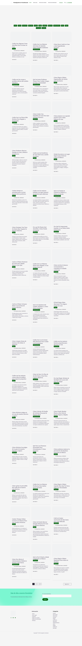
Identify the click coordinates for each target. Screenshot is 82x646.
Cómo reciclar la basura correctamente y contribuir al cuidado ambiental (61, 274)
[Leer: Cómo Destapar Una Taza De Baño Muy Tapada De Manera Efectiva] (20, 224)
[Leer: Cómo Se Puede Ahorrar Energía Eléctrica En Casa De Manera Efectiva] (41, 522)
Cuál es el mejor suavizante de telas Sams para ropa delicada (62, 529)
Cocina (18, 25)
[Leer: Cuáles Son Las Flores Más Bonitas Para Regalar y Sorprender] (20, 110)
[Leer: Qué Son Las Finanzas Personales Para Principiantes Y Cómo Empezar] (41, 446)
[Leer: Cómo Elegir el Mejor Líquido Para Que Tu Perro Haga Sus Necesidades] (61, 485)
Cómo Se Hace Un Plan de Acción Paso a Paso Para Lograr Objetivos (40, 383)
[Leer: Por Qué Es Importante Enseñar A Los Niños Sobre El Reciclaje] (61, 224)
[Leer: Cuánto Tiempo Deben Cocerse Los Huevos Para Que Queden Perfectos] (20, 521)
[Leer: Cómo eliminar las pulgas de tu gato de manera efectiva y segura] (20, 446)
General (35, 25)
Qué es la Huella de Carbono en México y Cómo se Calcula (61, 196)
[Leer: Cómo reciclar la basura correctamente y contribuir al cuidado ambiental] (61, 263)
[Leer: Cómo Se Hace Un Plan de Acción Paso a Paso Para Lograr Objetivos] (41, 374)
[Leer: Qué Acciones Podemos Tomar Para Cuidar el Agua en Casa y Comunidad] (41, 72)
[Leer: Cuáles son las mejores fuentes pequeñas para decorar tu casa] (61, 340)
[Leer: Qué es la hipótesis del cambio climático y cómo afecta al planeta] (41, 302)
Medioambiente (57, 25)
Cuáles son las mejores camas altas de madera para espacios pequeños (20, 384)
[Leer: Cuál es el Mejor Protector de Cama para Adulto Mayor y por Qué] (20, 261)
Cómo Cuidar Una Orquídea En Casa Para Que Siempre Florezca (40, 117)
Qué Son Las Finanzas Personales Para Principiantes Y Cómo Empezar (40, 456)
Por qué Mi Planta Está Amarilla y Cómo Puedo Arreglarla (40, 234)
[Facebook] (69, 2)
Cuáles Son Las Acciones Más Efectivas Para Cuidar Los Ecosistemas (41, 348)
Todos (14, 25)
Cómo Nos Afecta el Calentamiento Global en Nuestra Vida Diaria (20, 572)
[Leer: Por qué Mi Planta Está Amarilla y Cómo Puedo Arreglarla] (41, 224)
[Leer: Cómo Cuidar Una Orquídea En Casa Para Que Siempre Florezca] (41, 108)
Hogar (40, 25)
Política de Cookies (35, 628)
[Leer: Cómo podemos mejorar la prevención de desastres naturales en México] (61, 447)
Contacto (33, 627)
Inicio (33, 624)
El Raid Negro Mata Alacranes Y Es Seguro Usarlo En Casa (61, 311)
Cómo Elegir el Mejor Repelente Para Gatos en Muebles (62, 571)
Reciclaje (44, 28)
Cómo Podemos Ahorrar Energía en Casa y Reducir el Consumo (20, 154)
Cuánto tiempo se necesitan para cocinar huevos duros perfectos (19, 196)
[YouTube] (70, 2)
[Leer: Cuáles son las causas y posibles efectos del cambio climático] (20, 72)
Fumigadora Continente (20, 2)
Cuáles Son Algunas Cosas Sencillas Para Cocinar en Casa (18, 45)
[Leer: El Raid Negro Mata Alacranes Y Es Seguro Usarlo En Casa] (61, 301)
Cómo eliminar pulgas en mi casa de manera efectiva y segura (19, 421)
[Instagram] (67, 2)
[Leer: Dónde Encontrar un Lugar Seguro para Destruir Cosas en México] (61, 147)
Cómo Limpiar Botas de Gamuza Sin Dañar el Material (19, 350)
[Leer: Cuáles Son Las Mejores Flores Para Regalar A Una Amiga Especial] (41, 262)
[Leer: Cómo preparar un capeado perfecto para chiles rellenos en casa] (61, 109)
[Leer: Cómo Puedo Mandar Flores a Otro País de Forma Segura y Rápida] (61, 411)
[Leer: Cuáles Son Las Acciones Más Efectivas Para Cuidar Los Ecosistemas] (41, 339)
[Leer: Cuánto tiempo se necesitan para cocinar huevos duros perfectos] (20, 186)
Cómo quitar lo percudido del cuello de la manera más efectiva (19, 496)
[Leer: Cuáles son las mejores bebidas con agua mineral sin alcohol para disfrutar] (41, 186)
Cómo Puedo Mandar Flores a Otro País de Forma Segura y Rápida (61, 420)
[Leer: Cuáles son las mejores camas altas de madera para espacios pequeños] (20, 374)
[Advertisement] (41, 13)
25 (40, 595)
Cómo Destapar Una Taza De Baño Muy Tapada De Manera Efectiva (18, 235)
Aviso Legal (34, 626)
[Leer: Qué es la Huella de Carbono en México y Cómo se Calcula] (61, 186)
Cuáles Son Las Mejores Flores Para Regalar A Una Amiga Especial (40, 272)
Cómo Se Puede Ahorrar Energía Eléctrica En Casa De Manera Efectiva (41, 534)
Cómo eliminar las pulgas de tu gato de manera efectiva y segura (18, 457)
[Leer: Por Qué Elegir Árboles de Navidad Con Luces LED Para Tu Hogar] (61, 376)
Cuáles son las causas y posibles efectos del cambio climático (19, 83)
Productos (38, 28)
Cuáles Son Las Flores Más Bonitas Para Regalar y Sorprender (19, 121)
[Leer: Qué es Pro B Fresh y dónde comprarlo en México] (41, 560)
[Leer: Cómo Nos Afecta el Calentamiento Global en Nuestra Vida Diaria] (20, 561)
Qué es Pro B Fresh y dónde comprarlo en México (39, 570)
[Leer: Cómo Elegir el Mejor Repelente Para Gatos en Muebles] (61, 561)
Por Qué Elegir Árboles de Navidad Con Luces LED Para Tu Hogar (61, 387)
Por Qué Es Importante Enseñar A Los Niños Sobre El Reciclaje (61, 233)
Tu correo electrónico (56, 606)
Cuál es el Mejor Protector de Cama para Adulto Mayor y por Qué (20, 270)
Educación (30, 25)
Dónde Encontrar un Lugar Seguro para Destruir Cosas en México (60, 158)
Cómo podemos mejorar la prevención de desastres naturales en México (62, 459)
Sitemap (33, 631)
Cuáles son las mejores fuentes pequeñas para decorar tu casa (61, 350)
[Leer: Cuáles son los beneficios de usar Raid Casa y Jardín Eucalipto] (41, 146)
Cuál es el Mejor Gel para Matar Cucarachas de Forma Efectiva (19, 312)
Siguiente (67, 595)
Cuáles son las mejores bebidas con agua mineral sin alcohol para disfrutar (41, 197)
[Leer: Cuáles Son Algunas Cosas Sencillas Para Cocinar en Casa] (20, 36)
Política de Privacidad (36, 630)
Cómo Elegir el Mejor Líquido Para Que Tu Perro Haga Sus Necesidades (61, 496)
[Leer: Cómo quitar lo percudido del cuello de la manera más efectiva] (20, 486)
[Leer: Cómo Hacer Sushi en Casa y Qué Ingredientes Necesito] (61, 37)
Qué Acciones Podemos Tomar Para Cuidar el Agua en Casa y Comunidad (40, 83)
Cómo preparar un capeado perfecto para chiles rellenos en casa (61, 119)
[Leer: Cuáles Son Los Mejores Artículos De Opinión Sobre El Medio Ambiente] (41, 37)
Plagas (67, 25)
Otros (63, 25)
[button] (61, 2)
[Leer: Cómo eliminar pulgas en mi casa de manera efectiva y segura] (20, 411)
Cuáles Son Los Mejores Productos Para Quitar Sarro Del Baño (40, 495)
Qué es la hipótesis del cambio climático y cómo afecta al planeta (40, 313)
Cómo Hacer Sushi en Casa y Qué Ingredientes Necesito (62, 46)
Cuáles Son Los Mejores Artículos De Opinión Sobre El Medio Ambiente (40, 47)
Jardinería (45, 25)
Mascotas (51, 25)
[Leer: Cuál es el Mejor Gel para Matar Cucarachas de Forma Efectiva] (20, 302)
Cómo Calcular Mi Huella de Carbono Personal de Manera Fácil (39, 421)
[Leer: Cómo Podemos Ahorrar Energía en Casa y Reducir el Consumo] (20, 145)
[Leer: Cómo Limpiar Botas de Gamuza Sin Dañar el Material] (20, 340)
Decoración (24, 25)
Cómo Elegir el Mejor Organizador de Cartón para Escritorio (61, 81)
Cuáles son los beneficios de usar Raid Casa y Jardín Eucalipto (40, 156)
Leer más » (14, 59)
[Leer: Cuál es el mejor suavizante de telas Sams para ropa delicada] (61, 520)
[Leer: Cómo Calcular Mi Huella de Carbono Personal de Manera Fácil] (41, 411)
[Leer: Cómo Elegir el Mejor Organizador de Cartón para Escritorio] (61, 72)
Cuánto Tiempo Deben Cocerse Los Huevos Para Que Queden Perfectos (19, 531)
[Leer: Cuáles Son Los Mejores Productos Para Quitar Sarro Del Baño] (41, 485)
